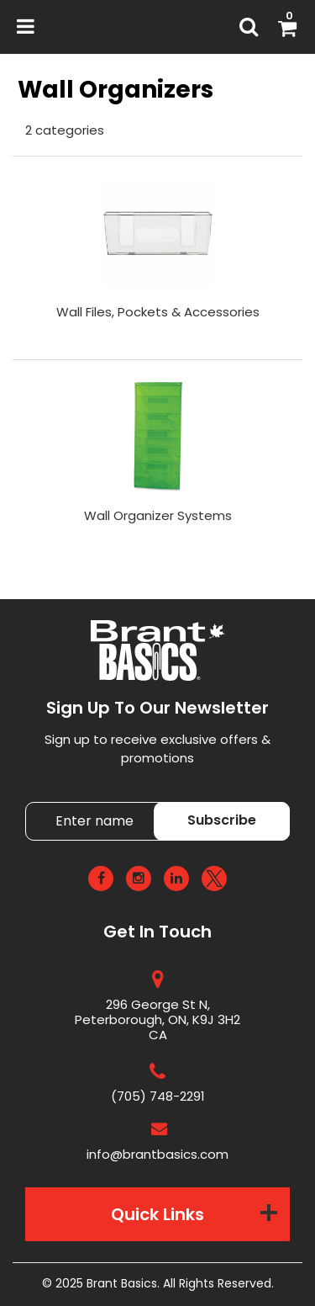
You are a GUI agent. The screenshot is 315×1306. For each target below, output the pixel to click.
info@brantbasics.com (157, 1154)
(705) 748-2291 (158, 1096)
